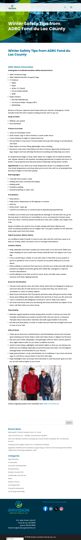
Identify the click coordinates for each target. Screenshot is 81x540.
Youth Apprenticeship (16, 491)
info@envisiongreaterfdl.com (24, 528)
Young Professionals (16, 488)
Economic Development (17, 466)
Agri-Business (13, 459)
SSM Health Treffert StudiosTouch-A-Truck (24, 432)
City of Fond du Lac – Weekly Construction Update (27, 435)
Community (12, 462)
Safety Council (13, 482)
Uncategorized (14, 485)
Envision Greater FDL (16, 472)
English (10, 539)
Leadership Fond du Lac (17, 475)
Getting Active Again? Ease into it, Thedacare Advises (28, 445)
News (10, 478)
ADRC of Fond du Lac (51, 404)
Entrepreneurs (13, 469)
